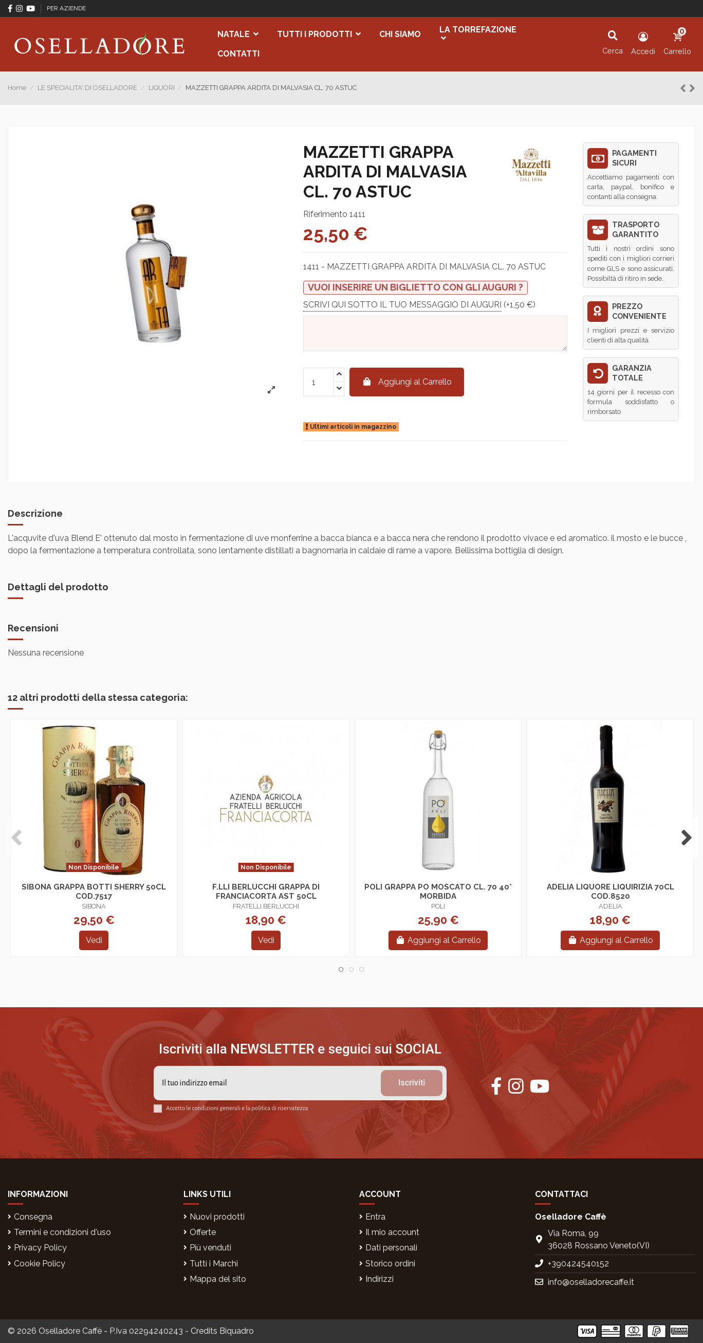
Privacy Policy (40, 1248)
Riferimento (325, 214)
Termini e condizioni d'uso (62, 1232)
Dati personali (391, 1248)
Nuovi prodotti (217, 1217)
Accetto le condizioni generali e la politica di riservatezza (237, 1108)
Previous (17, 838)
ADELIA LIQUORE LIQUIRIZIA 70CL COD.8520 (610, 891)
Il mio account (392, 1232)
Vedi (94, 940)
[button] (238, 34)
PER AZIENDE (66, 8)
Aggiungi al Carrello (407, 382)
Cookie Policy (39, 1263)
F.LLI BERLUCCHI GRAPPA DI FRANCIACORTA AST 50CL (266, 891)
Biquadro (236, 1331)
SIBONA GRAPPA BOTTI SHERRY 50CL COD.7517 (94, 891)
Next (686, 838)
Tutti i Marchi (214, 1263)
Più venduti (210, 1248)
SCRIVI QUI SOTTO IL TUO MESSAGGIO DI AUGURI (402, 304)
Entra (375, 1217)
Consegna (33, 1217)
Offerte (203, 1232)
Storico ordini (390, 1263)
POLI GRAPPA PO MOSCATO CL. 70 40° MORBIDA (438, 891)
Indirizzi (379, 1279)
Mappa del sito (218, 1279)
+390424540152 (578, 1263)
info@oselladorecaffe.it (591, 1282)
